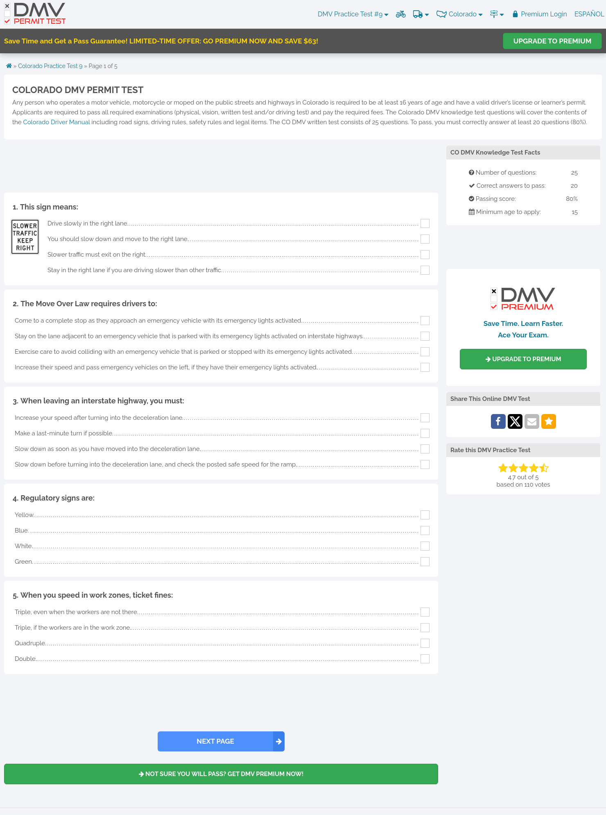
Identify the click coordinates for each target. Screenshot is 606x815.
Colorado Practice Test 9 (50, 66)
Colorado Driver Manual (56, 122)
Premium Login (539, 14)
